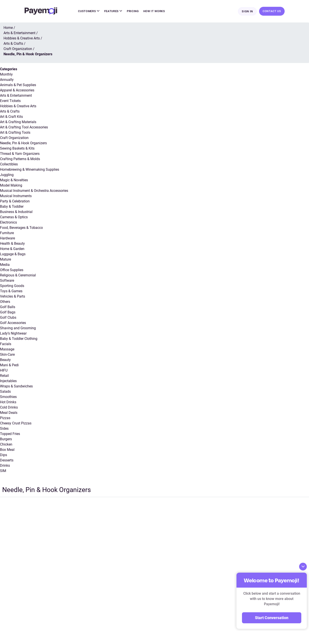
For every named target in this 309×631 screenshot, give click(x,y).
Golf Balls (7, 307)
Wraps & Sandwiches (16, 386)
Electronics (8, 222)
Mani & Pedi (9, 365)
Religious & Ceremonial (18, 275)
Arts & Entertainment (16, 95)
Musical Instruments (16, 196)
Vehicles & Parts (12, 296)
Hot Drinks (8, 402)
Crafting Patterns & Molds (20, 159)
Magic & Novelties (14, 180)
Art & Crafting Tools (15, 132)
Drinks (5, 465)
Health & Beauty (12, 243)
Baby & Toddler (12, 206)
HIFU (3, 370)
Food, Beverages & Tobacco (21, 228)
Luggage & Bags (12, 254)
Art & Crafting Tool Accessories (24, 127)
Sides (4, 428)
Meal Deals (8, 413)
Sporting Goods (12, 286)
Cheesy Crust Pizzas (15, 423)
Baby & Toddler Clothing (18, 339)
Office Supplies (11, 270)
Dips (3, 455)
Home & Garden (12, 249)
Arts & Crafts (10, 111)
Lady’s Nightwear (13, 333)
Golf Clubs (8, 317)
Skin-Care (7, 354)
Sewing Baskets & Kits (17, 148)
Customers (89, 11)
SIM (3, 471)
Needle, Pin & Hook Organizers (23, 143)
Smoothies (8, 397)
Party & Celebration (15, 201)
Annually (7, 80)
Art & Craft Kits (11, 117)
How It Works (154, 11)
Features (113, 11)
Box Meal (7, 450)
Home (8, 28)
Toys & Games (11, 291)
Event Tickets (10, 101)
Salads (5, 391)
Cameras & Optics (14, 217)
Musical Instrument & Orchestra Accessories (34, 191)
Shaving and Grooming (18, 328)
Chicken (6, 444)
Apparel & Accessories (17, 90)
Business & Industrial (16, 212)
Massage (7, 349)
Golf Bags (7, 312)
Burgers (6, 439)
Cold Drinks (9, 407)
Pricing (133, 11)
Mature (5, 259)
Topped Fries (10, 434)
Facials (5, 344)
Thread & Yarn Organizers (20, 154)
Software (7, 280)
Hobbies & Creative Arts (18, 106)
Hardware (7, 238)
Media (5, 265)
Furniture (7, 233)
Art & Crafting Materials (18, 122)
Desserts (6, 460)
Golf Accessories (13, 323)
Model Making (11, 185)
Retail (4, 376)
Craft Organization (14, 138)
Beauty (5, 360)
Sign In (247, 11)
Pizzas (5, 418)
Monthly (6, 74)
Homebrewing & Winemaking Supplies (29, 169)
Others (5, 302)
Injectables (8, 381)
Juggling (7, 175)
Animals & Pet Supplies (18, 85)
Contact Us (272, 11)
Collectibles (9, 164)
